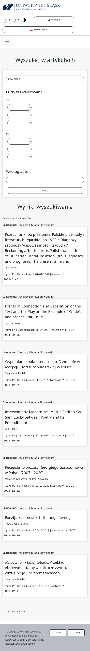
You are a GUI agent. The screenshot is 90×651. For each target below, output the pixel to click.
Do (7, 133)
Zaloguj (53, 19)
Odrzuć (58, 632)
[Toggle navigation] (7, 41)
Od (7, 99)
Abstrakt (57, 274)
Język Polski (37, 29)
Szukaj (45, 190)
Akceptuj (76, 632)
